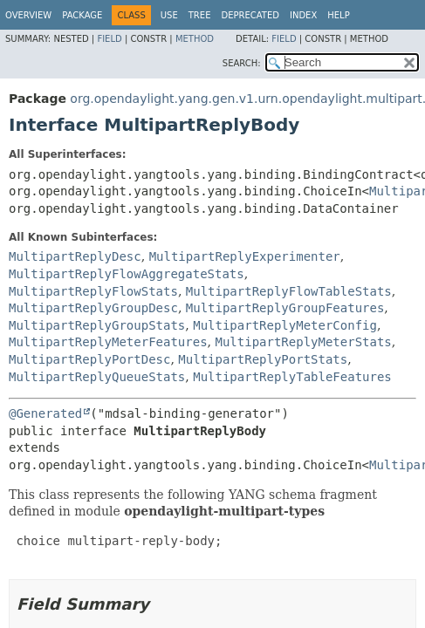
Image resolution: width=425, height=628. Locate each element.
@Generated (45, 413)
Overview (28, 15)
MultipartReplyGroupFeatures (285, 308)
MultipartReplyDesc (75, 256)
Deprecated (250, 15)
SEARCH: (242, 63)
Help (338, 15)
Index (303, 15)
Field (109, 39)
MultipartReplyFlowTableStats (289, 291)
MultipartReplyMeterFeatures (108, 342)
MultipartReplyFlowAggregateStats (126, 274)
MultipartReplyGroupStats (97, 325)
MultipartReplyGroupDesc (93, 308)
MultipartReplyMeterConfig (285, 325)
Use (169, 15)
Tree (200, 15)
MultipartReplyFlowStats (93, 291)
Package (82, 15)
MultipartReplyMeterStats (303, 342)
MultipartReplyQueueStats (97, 377)
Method (194, 39)
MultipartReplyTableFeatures (292, 377)
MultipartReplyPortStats (262, 359)
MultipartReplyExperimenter (244, 256)
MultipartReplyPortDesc (89, 359)
